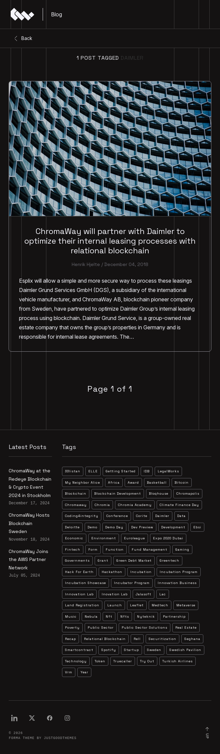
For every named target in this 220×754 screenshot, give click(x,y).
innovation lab (79, 594)
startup (131, 650)
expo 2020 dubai (168, 538)
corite (141, 516)
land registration (82, 605)
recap (70, 639)
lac (162, 594)
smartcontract (79, 650)
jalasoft (143, 594)
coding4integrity (81, 516)
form (93, 549)
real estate (186, 627)
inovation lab (115, 594)
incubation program (179, 572)
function (115, 549)
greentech (169, 560)
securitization (162, 639)
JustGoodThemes (60, 738)
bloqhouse (158, 493)
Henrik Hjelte (86, 264)
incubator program (132, 583)
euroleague (134, 538)
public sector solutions (144, 627)
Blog (56, 14)
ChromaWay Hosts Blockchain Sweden (29, 523)
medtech (160, 605)
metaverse (185, 605)
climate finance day (179, 505)
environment (103, 538)
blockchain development (117, 493)
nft (109, 616)
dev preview (142, 527)
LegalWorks (168, 471)
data (181, 516)
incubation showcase (85, 583)
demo (92, 527)
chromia (102, 505)
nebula (91, 616)
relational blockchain (105, 639)
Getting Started (121, 471)
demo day (114, 527)
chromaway (76, 505)
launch (114, 605)
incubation (141, 572)
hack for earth (79, 572)
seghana (192, 639)
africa (114, 482)
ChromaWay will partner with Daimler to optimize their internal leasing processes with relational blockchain (110, 241)
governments (77, 560)
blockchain (75, 493)
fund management (149, 549)
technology (76, 661)
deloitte (72, 527)
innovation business (177, 583)
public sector (101, 627)
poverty (72, 627)
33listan (72, 471)
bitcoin (182, 482)
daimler (162, 516)
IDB (147, 471)
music (71, 616)
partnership (174, 616)
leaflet (137, 605)
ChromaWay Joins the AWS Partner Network (28, 559)
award (133, 482)
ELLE (93, 471)
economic (74, 538)
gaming (182, 549)
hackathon (112, 572)
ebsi (197, 527)
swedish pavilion (185, 650)
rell (137, 639)
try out (147, 661)
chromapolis (187, 493)
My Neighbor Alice (82, 482)
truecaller (122, 661)
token (100, 661)
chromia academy (135, 505)
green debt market (134, 560)
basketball (157, 482)
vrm (68, 672)
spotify (108, 650)
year (84, 672)
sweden (154, 650)
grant (103, 560)
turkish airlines (177, 661)
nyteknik (146, 616)
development (173, 527)
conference (117, 516)
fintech (72, 549)
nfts (124, 616)
